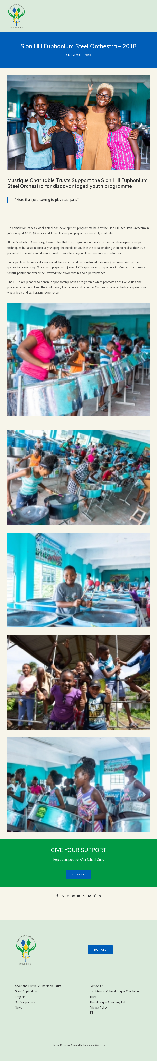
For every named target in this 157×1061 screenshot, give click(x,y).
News (18, 1007)
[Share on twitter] (62, 895)
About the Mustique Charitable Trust (38, 986)
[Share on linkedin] (78, 895)
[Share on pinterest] (73, 895)
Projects (20, 997)
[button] (147, 16)
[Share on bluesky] (89, 895)
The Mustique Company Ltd (107, 1002)
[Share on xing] (94, 895)
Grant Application (26, 991)
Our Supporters (25, 1002)
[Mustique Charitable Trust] (16, 16)
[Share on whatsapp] (83, 895)
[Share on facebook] (57, 895)
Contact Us (97, 986)
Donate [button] (78, 874)
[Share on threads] (67, 895)
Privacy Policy (99, 1007)
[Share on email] (99, 895)
